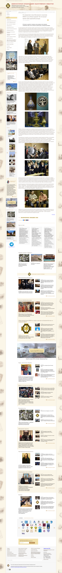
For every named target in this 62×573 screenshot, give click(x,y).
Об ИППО (8, 14)
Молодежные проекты (10, 30)
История (8, 16)
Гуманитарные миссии (10, 27)
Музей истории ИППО (10, 44)
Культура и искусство (10, 42)
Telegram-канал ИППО (47, 548)
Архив (15, 81)
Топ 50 (15, 240)
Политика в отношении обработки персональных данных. (19, 567)
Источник (53, 214)
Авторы (32, 554)
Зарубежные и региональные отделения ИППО (22, 555)
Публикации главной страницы (38, 274)
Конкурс (8, 49)
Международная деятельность (11, 20)
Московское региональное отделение (11, 32)
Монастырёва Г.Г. (32, 217)
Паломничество (9, 25)
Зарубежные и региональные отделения (11, 34)
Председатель (9, 19)
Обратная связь (46, 559)
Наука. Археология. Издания (22, 548)
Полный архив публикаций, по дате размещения (49, 550)
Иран (37, 217)
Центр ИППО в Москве (47, 553)
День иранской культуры (25, 217)
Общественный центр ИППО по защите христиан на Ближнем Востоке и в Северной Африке (11, 40)
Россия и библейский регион (11, 22)
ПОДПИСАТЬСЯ (32, 542)
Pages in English (9, 47)
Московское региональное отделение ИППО (22, 553)
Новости (8, 17)
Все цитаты (14, 196)
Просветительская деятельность (12, 28)
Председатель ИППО (10, 553)
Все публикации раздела (51, 339)
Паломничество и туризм (22, 549)
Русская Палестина (10, 38)
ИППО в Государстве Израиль (11, 36)
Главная (8, 548)
